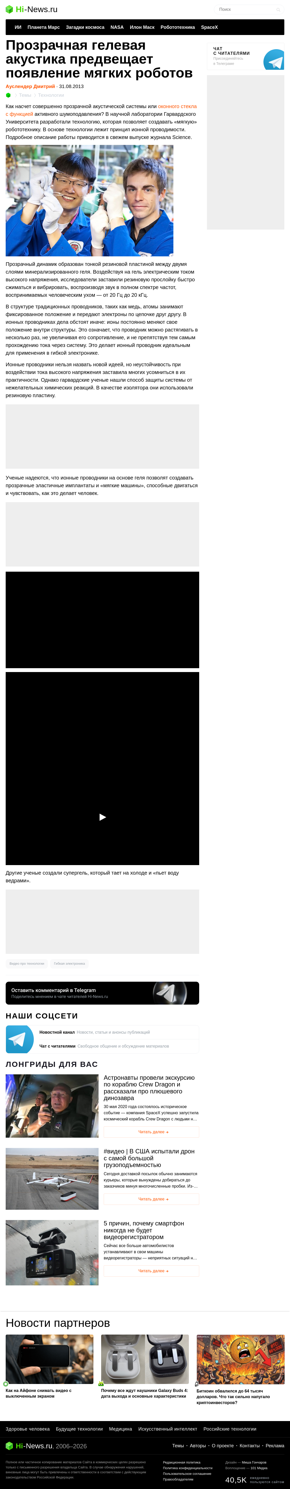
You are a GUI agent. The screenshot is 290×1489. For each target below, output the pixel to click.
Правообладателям (178, 1479)
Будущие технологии (79, 1429)
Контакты (250, 1445)
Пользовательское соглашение (187, 1474)
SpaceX (209, 27)
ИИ (18, 27)
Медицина (120, 1429)
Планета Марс (44, 27)
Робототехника (178, 27)
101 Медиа (259, 1468)
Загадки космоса (85, 27)
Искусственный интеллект (167, 1429)
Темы (178, 1445)
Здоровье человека (28, 1429)
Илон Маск (142, 27)
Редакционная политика (181, 1462)
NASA (117, 27)
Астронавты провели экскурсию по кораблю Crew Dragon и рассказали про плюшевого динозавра (149, 1087)
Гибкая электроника (69, 963)
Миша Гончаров (254, 1462)
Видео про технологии (27, 963)
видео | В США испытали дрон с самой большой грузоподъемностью (149, 1158)
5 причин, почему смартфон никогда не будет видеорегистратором (144, 1230)
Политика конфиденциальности (188, 1468)
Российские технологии (230, 1429)
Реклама (275, 1445)
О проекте (223, 1445)
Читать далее (154, 1132)
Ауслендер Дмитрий (30, 86)
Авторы (198, 1445)
